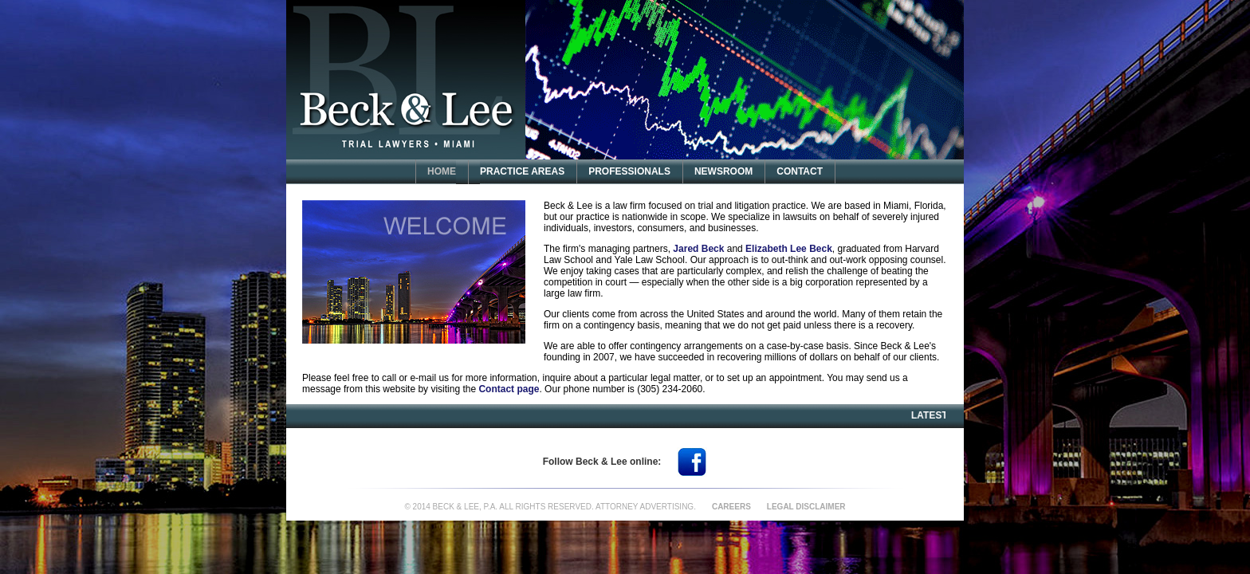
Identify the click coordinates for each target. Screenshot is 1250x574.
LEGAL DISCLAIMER (806, 506)
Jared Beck (698, 248)
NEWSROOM (723, 171)
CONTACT (799, 171)
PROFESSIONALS (629, 171)
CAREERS (731, 506)
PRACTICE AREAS (522, 171)
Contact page (508, 389)
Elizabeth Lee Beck (788, 248)
